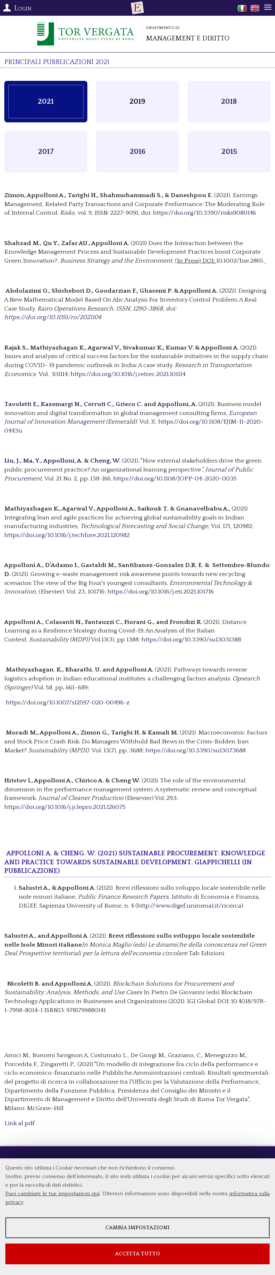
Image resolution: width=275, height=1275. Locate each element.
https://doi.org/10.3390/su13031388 (191, 639)
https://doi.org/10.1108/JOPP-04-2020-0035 (175, 478)
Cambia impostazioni (137, 1228)
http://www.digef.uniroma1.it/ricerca (189, 905)
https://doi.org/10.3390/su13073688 (195, 750)
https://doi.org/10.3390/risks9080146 (204, 212)
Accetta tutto (137, 1254)
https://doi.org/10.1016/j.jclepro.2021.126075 (65, 807)
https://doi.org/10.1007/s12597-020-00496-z (68, 702)
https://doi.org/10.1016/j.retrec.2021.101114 (128, 374)
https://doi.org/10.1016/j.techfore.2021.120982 (67, 535)
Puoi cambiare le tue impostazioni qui (52, 1194)
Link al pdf (19, 1123)
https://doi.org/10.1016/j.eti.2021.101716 (160, 591)
